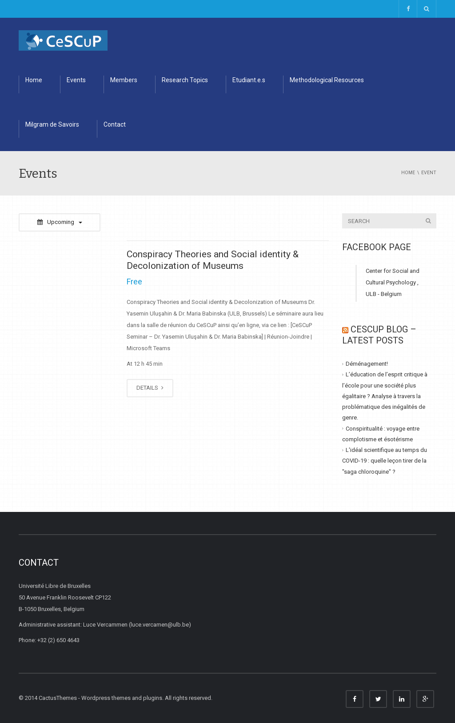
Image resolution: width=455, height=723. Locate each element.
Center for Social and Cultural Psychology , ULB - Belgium (392, 282)
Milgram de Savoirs (52, 124)
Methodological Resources (327, 80)
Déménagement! (367, 363)
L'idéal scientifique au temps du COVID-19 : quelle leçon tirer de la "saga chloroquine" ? (384, 461)
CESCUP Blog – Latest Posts (379, 335)
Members (123, 80)
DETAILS (150, 387)
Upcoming (59, 222)
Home (33, 80)
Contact (115, 124)
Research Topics (185, 80)
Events (76, 80)
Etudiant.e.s (248, 80)
